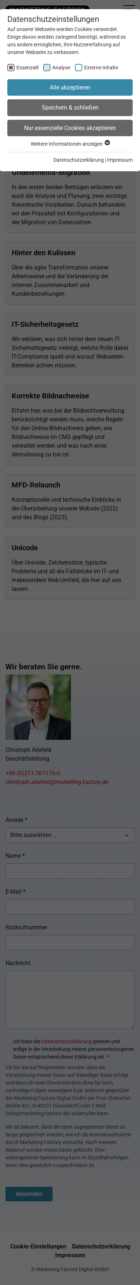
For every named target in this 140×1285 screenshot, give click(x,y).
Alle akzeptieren (70, 87)
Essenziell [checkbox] (27, 67)
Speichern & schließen (70, 107)
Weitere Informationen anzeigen (70, 144)
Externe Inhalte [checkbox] (101, 67)
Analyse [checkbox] (61, 67)
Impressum (120, 160)
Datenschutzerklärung (78, 160)
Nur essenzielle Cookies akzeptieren (70, 128)
